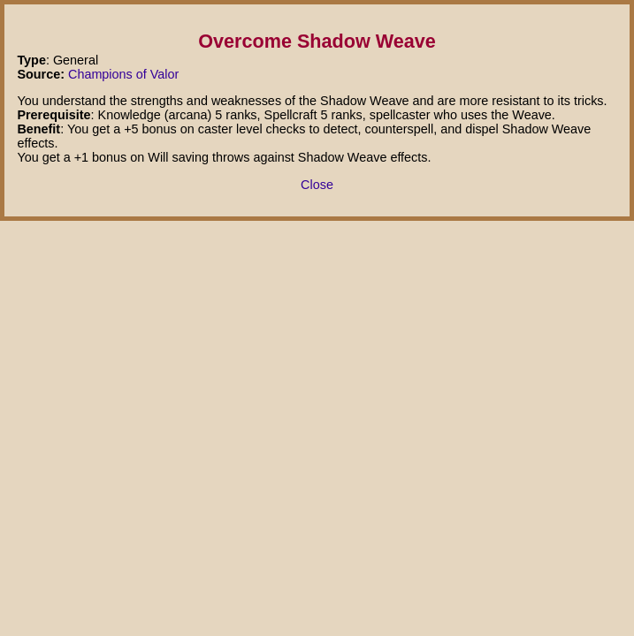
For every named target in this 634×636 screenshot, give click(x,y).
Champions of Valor (123, 74)
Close (317, 185)
